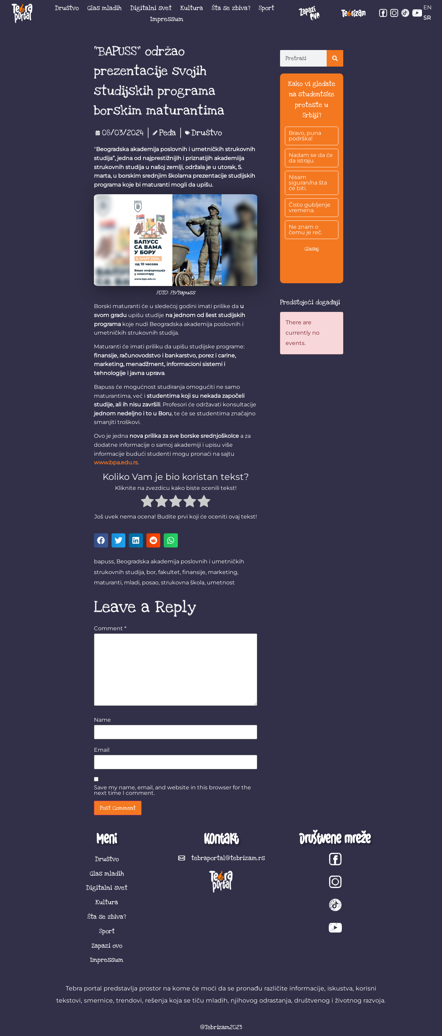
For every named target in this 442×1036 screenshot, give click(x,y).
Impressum (166, 19)
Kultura (191, 8)
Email (101, 750)
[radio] (147, 502)
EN (427, 7)
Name (102, 720)
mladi (132, 582)
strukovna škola (182, 582)
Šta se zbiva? (231, 8)
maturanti (108, 582)
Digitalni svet (151, 8)
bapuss (104, 561)
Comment (110, 628)
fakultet (169, 572)
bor (151, 572)
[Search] (335, 58)
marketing (222, 572)
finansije (193, 572)
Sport (266, 8)
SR (427, 17)
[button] (101, 540)
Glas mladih (104, 8)
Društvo (67, 8)
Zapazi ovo (107, 945)
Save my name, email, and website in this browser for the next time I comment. (172, 790)
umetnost (221, 582)
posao (150, 582)
